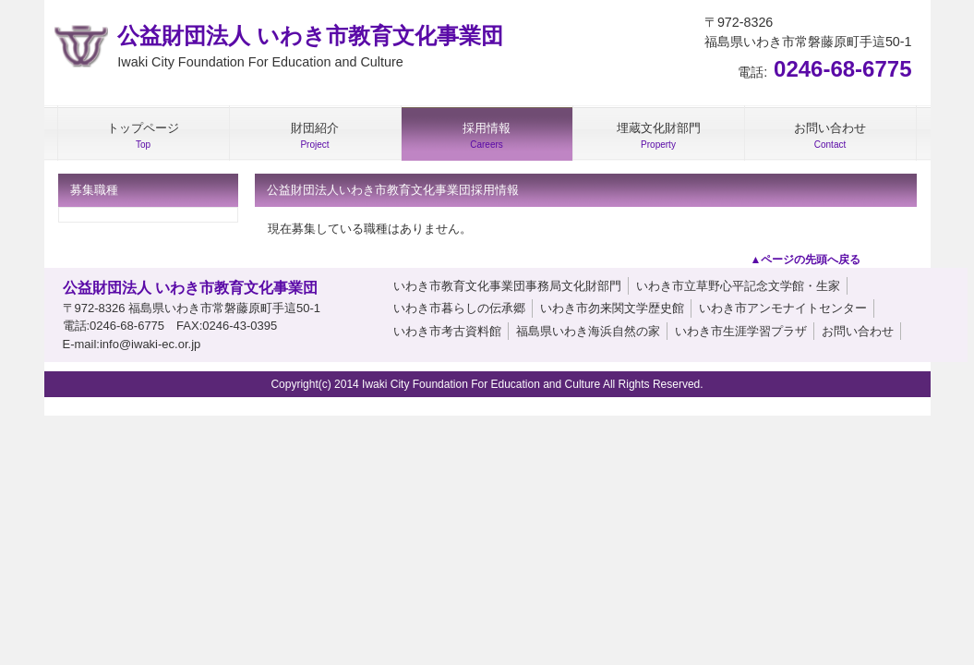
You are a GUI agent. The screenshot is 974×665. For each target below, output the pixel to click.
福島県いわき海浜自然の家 (588, 331)
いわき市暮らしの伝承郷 (459, 308)
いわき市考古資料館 (447, 331)
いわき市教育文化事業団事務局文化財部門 (507, 286)
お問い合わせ (858, 331)
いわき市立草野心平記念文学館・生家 (738, 286)
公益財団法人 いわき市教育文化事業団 (310, 48)
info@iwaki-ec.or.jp (150, 344)
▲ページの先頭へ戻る (806, 259)
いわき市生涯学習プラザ (741, 331)
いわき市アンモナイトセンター (783, 308)
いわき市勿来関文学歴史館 (612, 308)
